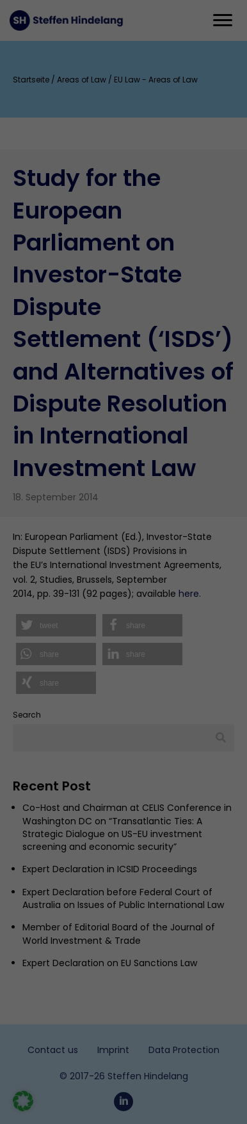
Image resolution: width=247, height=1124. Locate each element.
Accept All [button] (124, 766)
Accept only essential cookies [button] (123, 831)
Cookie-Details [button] (79, 890)
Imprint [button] (178, 890)
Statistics (42, 623)
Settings (134, 432)
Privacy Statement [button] (133, 890)
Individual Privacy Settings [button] (124, 863)
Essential (40, 575)
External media (52, 682)
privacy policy (127, 398)
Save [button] (124, 798)
